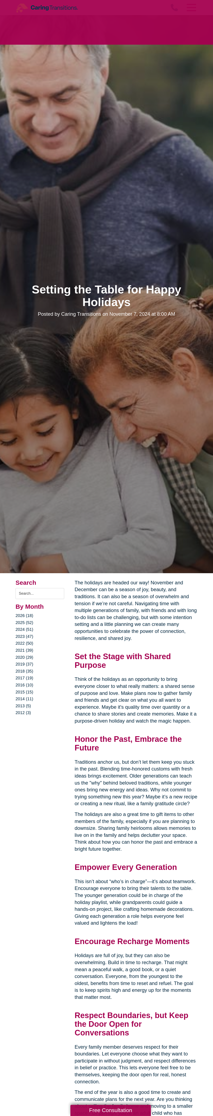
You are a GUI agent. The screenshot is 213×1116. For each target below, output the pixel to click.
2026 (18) (24, 615)
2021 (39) (24, 650)
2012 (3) (23, 712)
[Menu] (191, 7)
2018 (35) (24, 671)
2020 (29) (24, 657)
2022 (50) (24, 643)
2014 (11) (24, 699)
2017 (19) (24, 678)
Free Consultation (110, 1110)
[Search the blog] (39, 593)
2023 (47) (24, 636)
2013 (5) (23, 706)
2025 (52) (24, 622)
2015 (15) (24, 692)
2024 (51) (24, 629)
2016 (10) (24, 685)
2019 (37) (24, 664)
